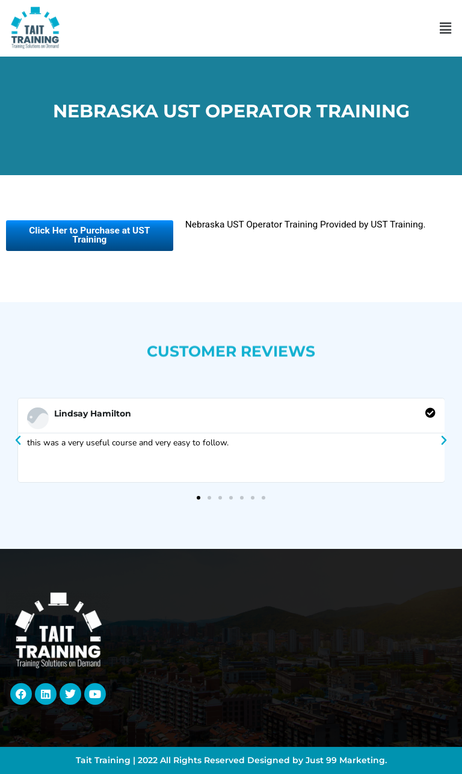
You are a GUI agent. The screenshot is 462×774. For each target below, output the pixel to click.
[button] (446, 28)
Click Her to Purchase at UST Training (89, 235)
